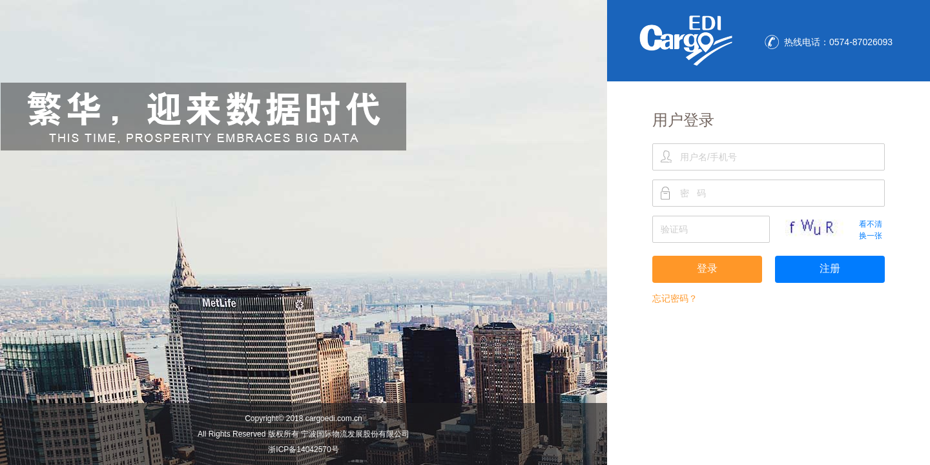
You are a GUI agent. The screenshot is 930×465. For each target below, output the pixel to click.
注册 (830, 268)
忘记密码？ (675, 298)
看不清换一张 (870, 230)
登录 (707, 268)
